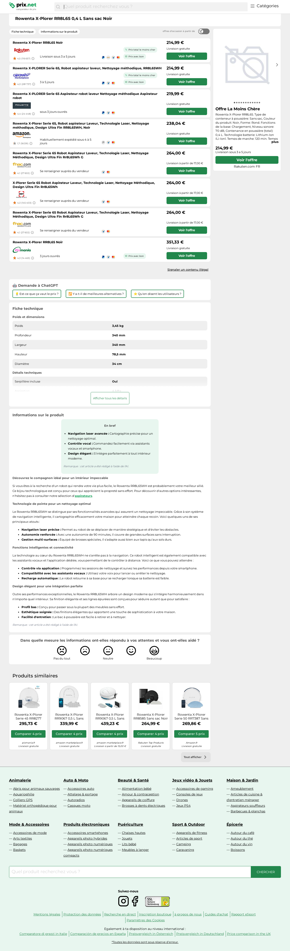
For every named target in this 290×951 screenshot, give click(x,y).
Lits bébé (129, 844)
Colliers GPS (23, 800)
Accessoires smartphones (88, 833)
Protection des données (82, 914)
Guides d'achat (216, 914)
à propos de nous (188, 914)
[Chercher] (58, 6)
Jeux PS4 (183, 806)
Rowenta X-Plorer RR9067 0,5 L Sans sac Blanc (69, 716)
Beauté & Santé (133, 780)
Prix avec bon (136, 56)
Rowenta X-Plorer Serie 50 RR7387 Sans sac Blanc (191, 716)
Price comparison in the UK (249, 934)
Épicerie (235, 824)
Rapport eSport (243, 914)
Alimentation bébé (136, 789)
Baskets (19, 850)
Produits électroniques (86, 824)
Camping (183, 844)
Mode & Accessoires (29, 824)
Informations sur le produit (59, 31)
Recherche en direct (120, 914)
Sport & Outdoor (188, 824)
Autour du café (242, 833)
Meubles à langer (135, 850)
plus (274, 142)
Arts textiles (22, 838)
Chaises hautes (133, 833)
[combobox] (155, 6)
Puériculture (130, 824)
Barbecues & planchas (248, 811)
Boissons (238, 850)
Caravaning (185, 850)
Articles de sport (189, 838)
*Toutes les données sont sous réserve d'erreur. (145, 942)
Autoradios (76, 800)
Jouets (127, 838)
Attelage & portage (83, 794)
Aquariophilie (23, 794)
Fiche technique (23, 31)
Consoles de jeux (189, 794)
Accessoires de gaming (194, 789)
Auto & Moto (75, 780)
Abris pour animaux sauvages (36, 789)
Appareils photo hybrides (87, 838)
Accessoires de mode (30, 833)
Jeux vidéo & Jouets (192, 780)
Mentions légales (47, 914)
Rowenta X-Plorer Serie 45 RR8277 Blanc (28, 716)
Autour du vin (241, 844)
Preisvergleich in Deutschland (200, 934)
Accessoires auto (81, 789)
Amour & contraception (140, 794)
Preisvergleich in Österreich (151, 934)
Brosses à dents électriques (143, 806)
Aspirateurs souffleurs (248, 806)
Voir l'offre (247, 160)
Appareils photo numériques (90, 844)
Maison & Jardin (242, 780)
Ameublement (242, 789)
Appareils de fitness (191, 833)
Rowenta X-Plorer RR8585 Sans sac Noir (150, 716)
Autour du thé (242, 838)
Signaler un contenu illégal (187, 269)
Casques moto (79, 806)
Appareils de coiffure (138, 800)
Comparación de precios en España (98, 934)
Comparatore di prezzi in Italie (43, 934)
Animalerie (20, 780)
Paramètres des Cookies (146, 920)
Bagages (20, 844)
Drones (182, 800)
